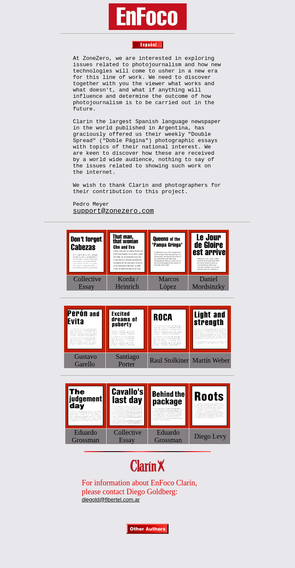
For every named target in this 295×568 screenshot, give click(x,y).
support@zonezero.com (113, 241)
